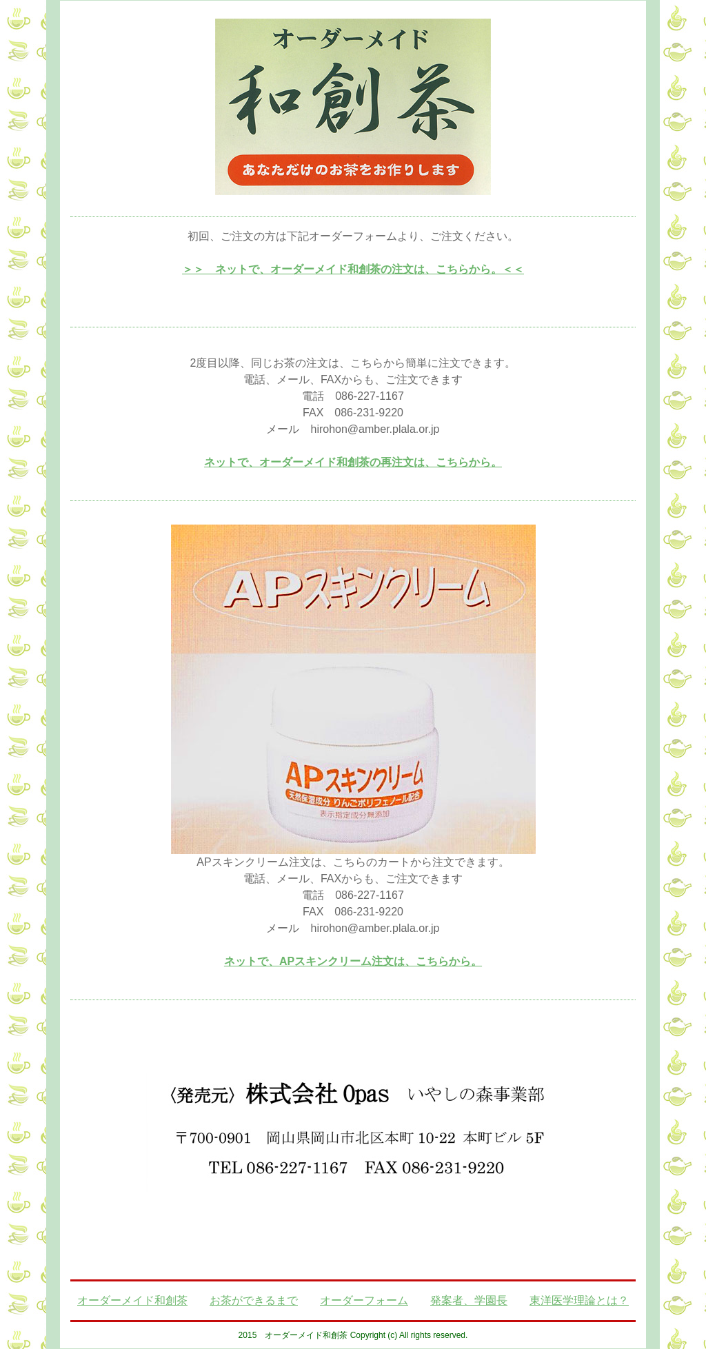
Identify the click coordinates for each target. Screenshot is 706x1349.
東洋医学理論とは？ (579, 1300)
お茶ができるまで (254, 1300)
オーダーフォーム (364, 1300)
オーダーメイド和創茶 (132, 1300)
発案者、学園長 (468, 1300)
